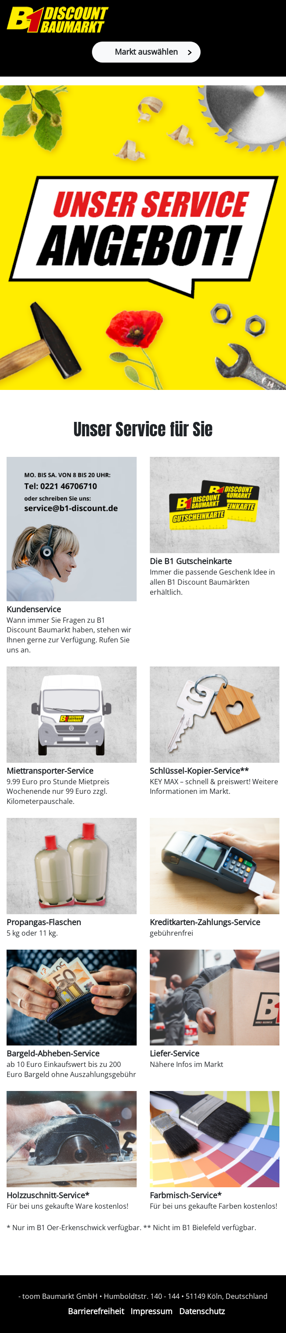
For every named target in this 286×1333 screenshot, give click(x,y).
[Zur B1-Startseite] (57, 19)
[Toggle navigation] (274, 19)
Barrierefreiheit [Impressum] (96, 1311)
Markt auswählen (153, 51)
